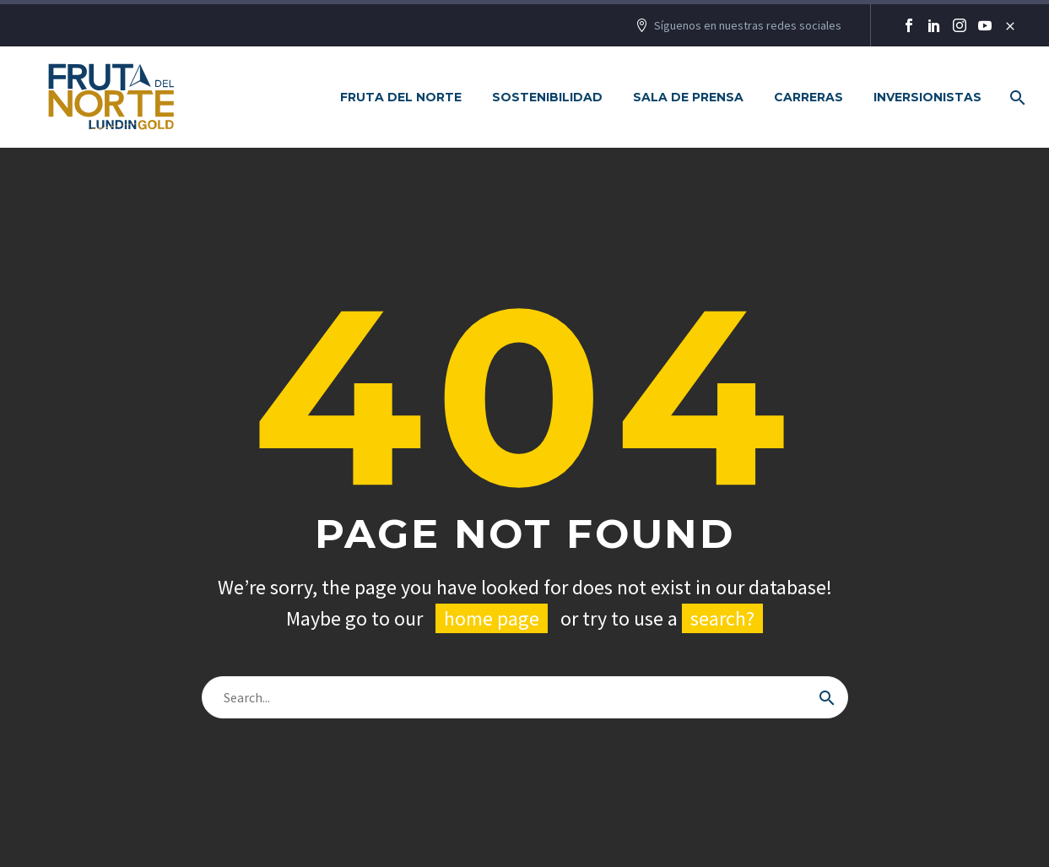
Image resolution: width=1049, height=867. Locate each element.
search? (722, 618)
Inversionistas (927, 97)
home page (491, 618)
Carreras (808, 97)
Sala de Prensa (688, 97)
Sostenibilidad (547, 97)
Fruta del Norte (401, 97)
